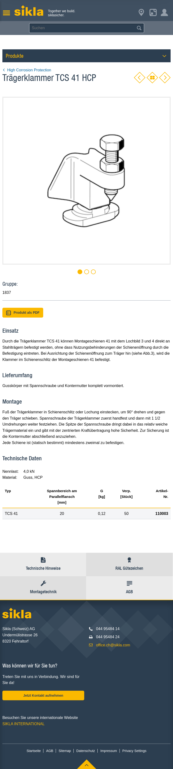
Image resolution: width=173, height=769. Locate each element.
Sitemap (65, 751)
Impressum (108, 751)
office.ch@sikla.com (113, 645)
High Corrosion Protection (26, 70)
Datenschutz (85, 751)
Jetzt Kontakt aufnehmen (43, 695)
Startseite (34, 751)
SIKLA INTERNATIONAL (23, 724)
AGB (49, 751)
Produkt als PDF (23, 312)
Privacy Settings (134, 751)
